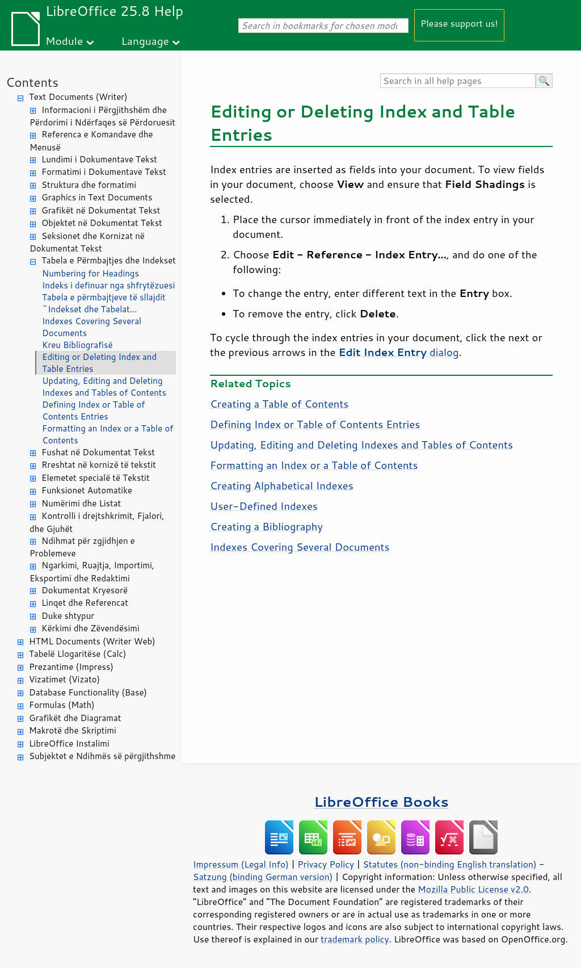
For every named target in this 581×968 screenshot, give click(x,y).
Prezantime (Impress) (71, 667)
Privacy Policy (325, 864)
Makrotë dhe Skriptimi (72, 730)
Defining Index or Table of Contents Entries (93, 410)
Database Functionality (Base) (88, 692)
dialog (398, 352)
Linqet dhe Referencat (84, 603)
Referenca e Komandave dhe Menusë (91, 140)
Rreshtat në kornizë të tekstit (98, 465)
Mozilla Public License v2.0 (473, 889)
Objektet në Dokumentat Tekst (101, 223)
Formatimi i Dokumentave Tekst (103, 172)
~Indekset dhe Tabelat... (89, 309)
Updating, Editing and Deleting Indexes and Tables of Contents (104, 387)
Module (64, 40)
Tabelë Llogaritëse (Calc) (77, 654)
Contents (32, 82)
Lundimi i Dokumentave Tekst (99, 159)
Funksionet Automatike (86, 490)
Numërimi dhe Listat (81, 503)
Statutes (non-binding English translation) (449, 864)
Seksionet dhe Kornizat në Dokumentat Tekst (87, 242)
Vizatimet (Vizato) (64, 679)
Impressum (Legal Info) (241, 864)
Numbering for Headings (90, 273)
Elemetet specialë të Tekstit (95, 478)
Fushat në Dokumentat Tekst (98, 452)
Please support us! (459, 23)
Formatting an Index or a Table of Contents (107, 434)
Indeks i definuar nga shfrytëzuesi (108, 285)
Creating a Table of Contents (279, 403)
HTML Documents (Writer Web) (92, 641)
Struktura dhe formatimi (88, 185)
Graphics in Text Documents (96, 197)
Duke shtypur (67, 616)
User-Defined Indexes (264, 505)
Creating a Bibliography (266, 526)
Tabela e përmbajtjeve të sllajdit (104, 297)
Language (145, 40)
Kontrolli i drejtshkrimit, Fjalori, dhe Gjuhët (97, 522)
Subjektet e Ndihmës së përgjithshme (102, 756)
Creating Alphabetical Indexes (281, 485)
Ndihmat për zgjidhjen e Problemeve (82, 547)
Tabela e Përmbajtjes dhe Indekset (108, 260)
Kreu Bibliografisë (77, 345)
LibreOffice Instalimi (69, 743)
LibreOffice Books (381, 801)
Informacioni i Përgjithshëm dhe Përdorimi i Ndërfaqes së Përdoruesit (102, 116)
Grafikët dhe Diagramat (75, 718)
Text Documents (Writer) (78, 97)
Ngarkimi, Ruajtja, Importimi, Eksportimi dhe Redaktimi (92, 571)
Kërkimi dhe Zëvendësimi (90, 628)
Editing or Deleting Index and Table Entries (99, 363)
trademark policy (355, 939)
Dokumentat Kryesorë (84, 590)
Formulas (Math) (62, 705)
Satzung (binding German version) (263, 876)
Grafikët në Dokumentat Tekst (100, 210)
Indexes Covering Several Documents (91, 327)
